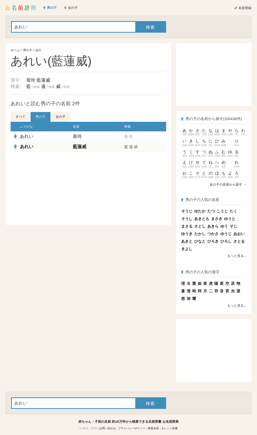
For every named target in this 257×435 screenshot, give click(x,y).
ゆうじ (226, 234)
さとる (239, 241)
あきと (186, 241)
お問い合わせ (107, 428)
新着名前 (153, 428)
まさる (186, 226)
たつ (211, 211)
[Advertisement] (48, 188)
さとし (200, 226)
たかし (200, 234)
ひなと (200, 241)
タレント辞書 (169, 428)
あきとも (201, 218)
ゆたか (200, 211)
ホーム (15, 50)
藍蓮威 (43, 80)
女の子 (61, 117)
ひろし (226, 241)
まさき (216, 218)
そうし (186, 218)
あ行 (38, 50)
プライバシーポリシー (132, 428)
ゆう (224, 226)
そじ (233, 226)
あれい (26, 136)
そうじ (186, 211)
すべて (20, 117)
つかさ (213, 234)
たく (233, 211)
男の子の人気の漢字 (200, 272)
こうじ (222, 211)
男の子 (27, 50)
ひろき (213, 241)
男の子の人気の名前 (200, 199)
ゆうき (186, 234)
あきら (213, 226)
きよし (186, 249)
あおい (239, 234)
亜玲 (30, 80)
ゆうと (229, 218)
